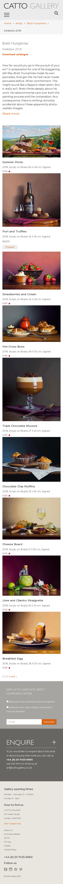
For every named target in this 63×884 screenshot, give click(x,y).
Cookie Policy (10, 849)
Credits (7, 845)
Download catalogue (15, 54)
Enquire (10, 247)
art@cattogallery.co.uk (19, 767)
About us (8, 830)
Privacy (7, 842)
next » (13, 676)
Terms (7, 838)
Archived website (12, 834)
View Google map (12, 823)
